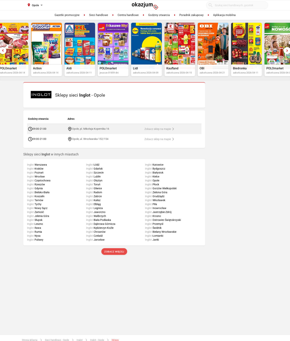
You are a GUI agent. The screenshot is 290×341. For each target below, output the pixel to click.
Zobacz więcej (114, 255)
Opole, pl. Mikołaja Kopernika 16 (90, 132)
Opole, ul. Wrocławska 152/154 (90, 142)
